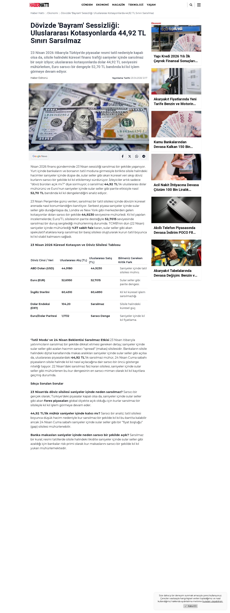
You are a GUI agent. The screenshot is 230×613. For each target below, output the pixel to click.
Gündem (87, 4)
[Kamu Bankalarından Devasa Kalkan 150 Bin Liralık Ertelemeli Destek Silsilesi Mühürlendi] (176, 131)
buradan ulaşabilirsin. (212, 601)
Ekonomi (102, 4)
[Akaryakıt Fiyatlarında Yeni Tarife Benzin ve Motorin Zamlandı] (176, 88)
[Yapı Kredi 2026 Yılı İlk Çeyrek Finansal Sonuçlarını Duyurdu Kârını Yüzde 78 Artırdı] (176, 45)
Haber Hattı (37, 13)
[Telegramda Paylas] (137, 156)
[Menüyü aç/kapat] (199, 4)
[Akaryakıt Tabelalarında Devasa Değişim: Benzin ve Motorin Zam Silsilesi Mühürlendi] (176, 260)
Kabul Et (190, 606)
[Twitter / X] (39, 584)
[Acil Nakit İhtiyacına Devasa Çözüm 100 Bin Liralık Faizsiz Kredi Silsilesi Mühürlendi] (176, 174)
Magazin (118, 4)
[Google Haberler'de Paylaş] (40, 156)
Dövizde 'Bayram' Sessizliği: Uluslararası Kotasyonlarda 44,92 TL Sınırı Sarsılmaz (107, 13)
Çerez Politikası (80, 594)
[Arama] (191, 4)
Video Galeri (143, 593)
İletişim (76, 598)
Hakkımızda (78, 582)
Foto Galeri (122, 598)
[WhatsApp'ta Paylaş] (144, 156)
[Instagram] (47, 584)
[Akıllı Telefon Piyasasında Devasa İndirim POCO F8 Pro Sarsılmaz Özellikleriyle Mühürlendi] (176, 217)
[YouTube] (55, 584)
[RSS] (62, 584)
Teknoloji (135, 4)
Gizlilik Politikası (80, 590)
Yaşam (151, 4)
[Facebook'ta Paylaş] (123, 156)
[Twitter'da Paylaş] (130, 156)
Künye (76, 586)
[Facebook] (32, 584)
